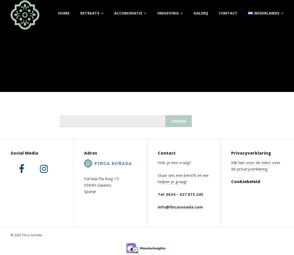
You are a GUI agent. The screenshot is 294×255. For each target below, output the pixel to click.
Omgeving (170, 13)
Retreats (92, 13)
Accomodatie (130, 13)
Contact (228, 13)
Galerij (200, 13)
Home (64, 13)
